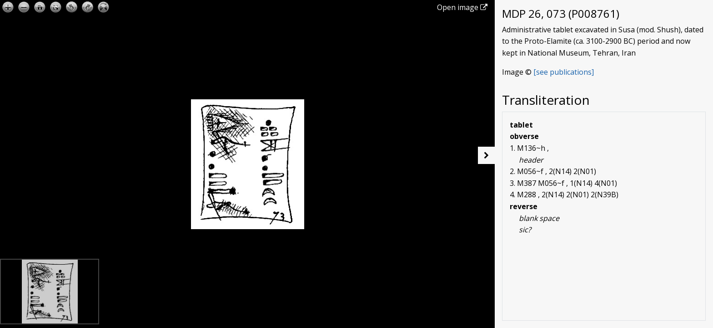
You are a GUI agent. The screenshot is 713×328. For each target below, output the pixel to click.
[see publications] (563, 72)
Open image (462, 7)
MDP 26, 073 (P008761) (560, 13)
